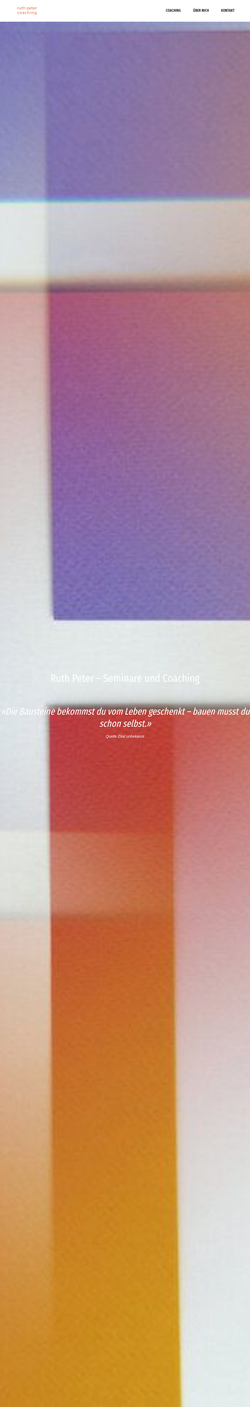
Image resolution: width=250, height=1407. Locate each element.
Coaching (173, 10)
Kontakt (228, 10)
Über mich (201, 10)
